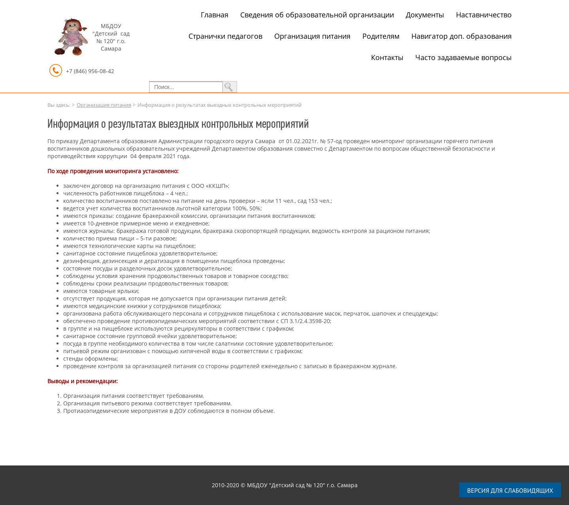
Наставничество (484, 14)
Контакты (387, 57)
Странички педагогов (225, 36)
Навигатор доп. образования (461, 36)
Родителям (380, 36)
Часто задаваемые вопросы (463, 57)
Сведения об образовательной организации (317, 14)
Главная (214, 14)
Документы (425, 14)
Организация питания (312, 36)
